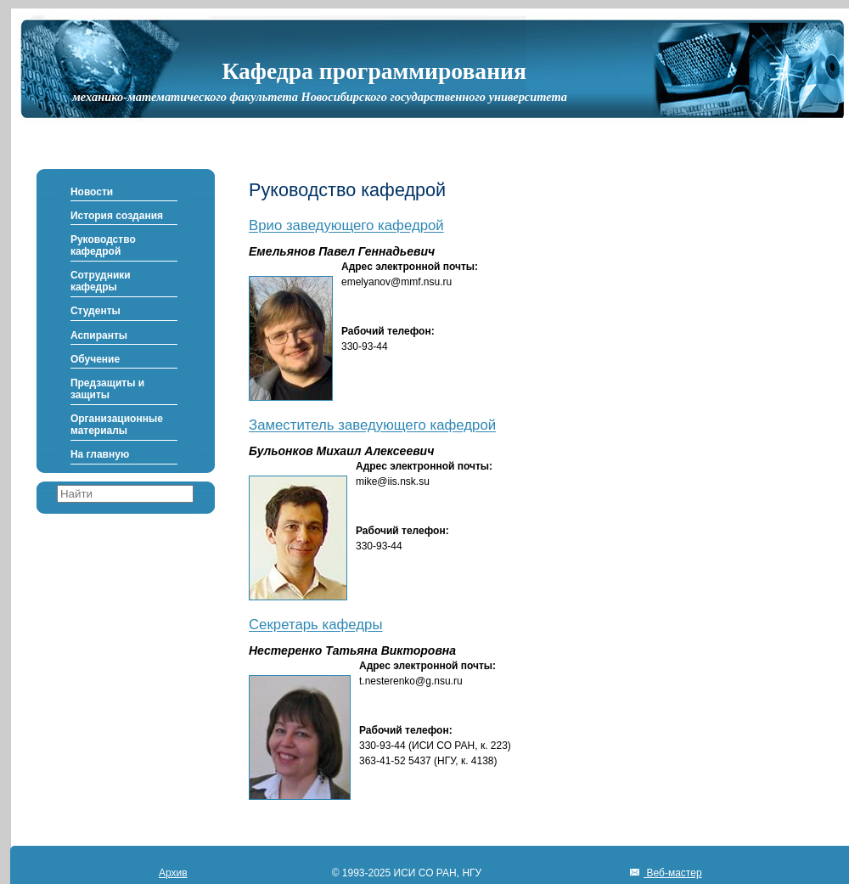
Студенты (95, 311)
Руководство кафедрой (103, 245)
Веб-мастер (672, 873)
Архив (173, 873)
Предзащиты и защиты (107, 389)
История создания (116, 216)
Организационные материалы (116, 424)
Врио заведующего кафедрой (346, 226)
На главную (99, 454)
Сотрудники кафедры (100, 281)
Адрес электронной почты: (409, 267)
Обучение (95, 359)
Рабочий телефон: (388, 331)
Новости (91, 192)
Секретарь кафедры (315, 625)
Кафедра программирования (374, 71)
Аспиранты (98, 335)
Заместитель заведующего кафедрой (372, 426)
